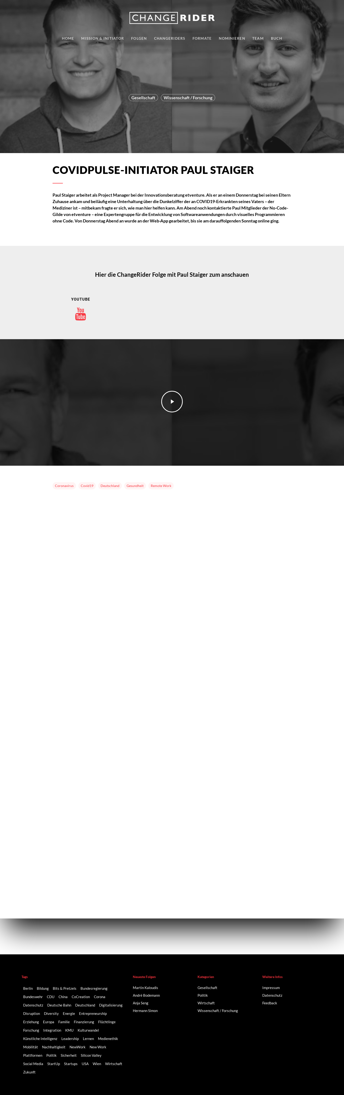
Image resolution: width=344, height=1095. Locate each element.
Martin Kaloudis (145, 987)
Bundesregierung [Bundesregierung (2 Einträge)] (94, 988)
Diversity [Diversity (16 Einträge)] (51, 1013)
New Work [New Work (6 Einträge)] (98, 1047)
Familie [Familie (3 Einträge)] (64, 1022)
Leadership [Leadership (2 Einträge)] (70, 1038)
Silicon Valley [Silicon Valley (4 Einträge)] (91, 1055)
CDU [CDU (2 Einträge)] (50, 997)
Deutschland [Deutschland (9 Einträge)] (85, 1005)
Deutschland (110, 486)
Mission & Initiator (102, 38)
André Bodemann (146, 995)
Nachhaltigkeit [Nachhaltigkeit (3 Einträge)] (53, 1047)
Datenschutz (272, 995)
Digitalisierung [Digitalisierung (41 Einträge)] (111, 1005)
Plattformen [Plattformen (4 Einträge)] (32, 1055)
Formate (202, 38)
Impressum (271, 987)
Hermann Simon (145, 1010)
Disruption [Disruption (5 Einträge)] (31, 1013)
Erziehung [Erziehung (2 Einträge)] (31, 1022)
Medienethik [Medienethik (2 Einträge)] (108, 1038)
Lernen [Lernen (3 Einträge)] (88, 1038)
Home (68, 38)
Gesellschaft (143, 98)
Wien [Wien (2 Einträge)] (97, 1064)
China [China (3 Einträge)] (63, 997)
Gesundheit (135, 486)
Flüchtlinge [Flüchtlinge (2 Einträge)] (107, 1022)
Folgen (139, 38)
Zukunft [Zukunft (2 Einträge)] (29, 1072)
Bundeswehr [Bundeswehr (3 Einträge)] (33, 997)
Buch (276, 38)
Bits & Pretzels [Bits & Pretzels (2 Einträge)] (64, 988)
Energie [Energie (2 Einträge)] (69, 1013)
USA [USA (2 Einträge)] (85, 1064)
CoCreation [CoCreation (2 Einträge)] (81, 997)
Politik (203, 995)
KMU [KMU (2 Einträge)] (69, 1030)
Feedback (269, 1003)
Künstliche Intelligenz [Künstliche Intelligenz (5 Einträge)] (40, 1038)
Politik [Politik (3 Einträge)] (51, 1055)
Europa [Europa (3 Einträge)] (48, 1022)
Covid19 (87, 486)
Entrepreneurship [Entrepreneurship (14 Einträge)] (93, 1013)
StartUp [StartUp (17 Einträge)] (53, 1064)
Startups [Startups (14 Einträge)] (71, 1064)
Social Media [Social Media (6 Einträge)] (33, 1064)
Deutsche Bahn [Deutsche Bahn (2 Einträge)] (59, 1005)
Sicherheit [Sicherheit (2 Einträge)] (69, 1055)
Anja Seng (140, 1003)
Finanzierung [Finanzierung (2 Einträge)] (84, 1022)
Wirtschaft (206, 1003)
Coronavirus (64, 486)
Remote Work (161, 486)
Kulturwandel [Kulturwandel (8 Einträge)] (88, 1030)
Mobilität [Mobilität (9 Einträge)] (30, 1047)
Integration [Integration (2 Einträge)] (52, 1030)
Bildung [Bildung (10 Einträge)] (43, 988)
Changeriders (169, 38)
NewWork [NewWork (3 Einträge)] (78, 1047)
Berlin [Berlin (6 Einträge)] (28, 988)
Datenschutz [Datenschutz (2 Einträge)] (33, 1005)
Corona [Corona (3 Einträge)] (99, 997)
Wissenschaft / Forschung (188, 98)
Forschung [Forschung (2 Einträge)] (31, 1030)
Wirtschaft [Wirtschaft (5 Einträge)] (113, 1064)
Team (258, 38)
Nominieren (232, 38)
